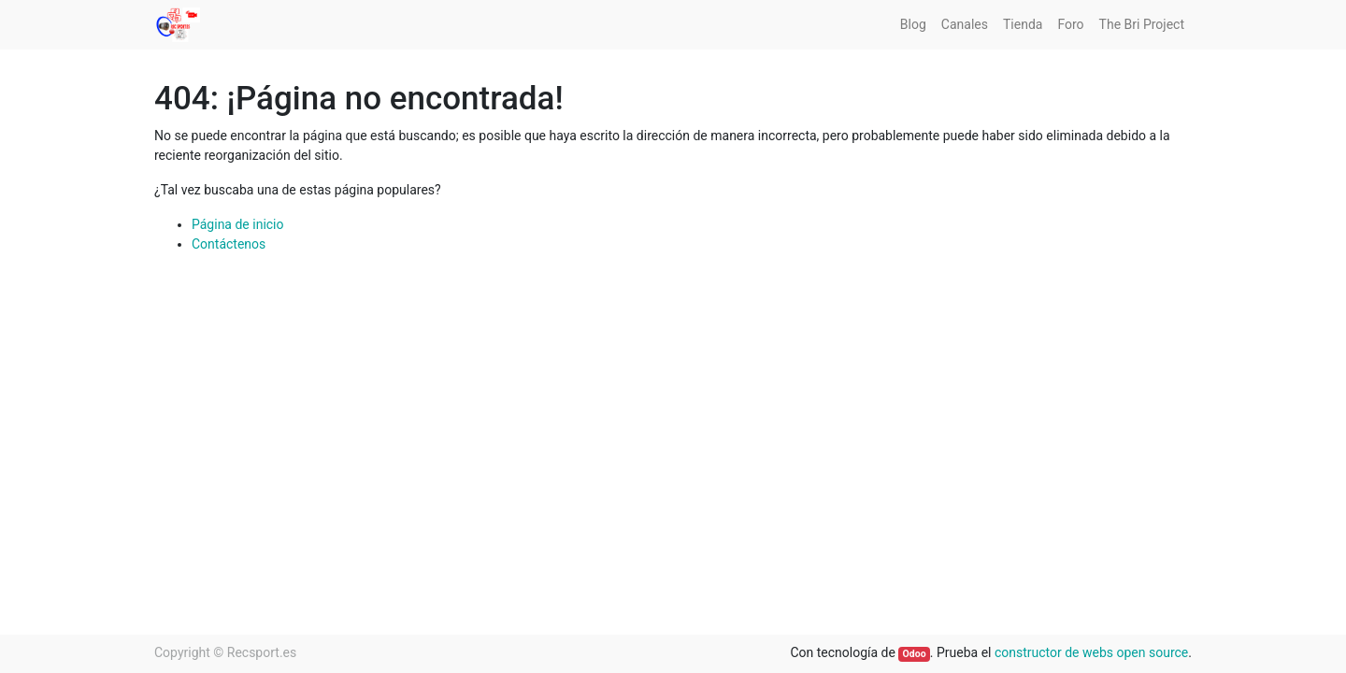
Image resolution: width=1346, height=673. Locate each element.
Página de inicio (238, 224)
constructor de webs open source (1091, 652)
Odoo (914, 654)
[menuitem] (913, 24)
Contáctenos (228, 243)
